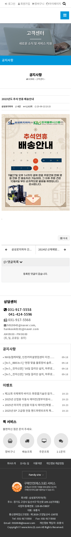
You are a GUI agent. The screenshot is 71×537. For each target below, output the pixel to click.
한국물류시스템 (17, 14)
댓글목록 (13, 262)
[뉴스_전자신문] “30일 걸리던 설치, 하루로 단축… (30, 368)
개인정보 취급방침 (55, 463)
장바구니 (38, 4)
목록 (64, 238)
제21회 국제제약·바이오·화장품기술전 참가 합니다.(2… (30, 393)
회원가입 (23, 4)
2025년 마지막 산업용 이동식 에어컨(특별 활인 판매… (30, 405)
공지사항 (7, 60)
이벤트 (7, 386)
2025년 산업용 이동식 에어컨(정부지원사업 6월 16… (30, 399)
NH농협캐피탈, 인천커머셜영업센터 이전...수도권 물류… (30, 357)
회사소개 (11, 463)
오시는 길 (24, 463)
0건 (18, 106)
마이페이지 (53, 4)
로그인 (9, 4)
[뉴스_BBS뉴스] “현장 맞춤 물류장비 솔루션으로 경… (30, 363)
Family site (35, 474)
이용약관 (37, 463)
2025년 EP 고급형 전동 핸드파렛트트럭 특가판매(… (30, 410)
